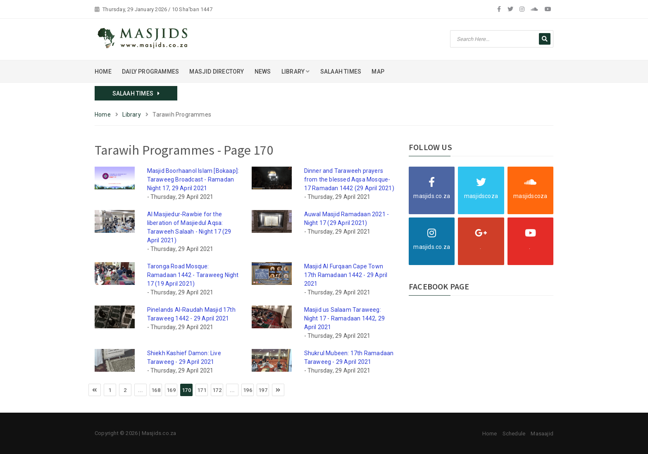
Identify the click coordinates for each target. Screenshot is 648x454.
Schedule (514, 433)
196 (247, 390)
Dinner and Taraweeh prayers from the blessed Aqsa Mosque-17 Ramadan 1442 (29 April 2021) (349, 179)
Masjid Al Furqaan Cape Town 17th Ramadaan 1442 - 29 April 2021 (346, 275)
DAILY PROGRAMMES (150, 71)
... (140, 390)
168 (155, 390)
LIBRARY (295, 71)
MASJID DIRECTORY (216, 71)
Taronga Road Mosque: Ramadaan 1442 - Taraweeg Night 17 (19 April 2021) (193, 275)
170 (186, 390)
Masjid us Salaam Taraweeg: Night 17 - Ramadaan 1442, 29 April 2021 (344, 318)
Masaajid (542, 433)
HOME (103, 71)
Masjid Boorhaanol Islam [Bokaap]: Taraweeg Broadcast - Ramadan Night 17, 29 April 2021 (193, 179)
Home (103, 114)
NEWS (263, 71)
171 (201, 390)
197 (262, 390)
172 (217, 390)
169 (171, 390)
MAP (378, 71)
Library (131, 114)
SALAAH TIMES (340, 71)
